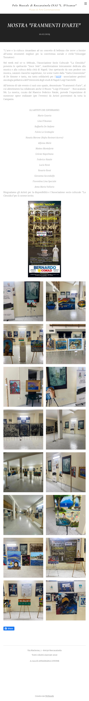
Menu (85, 3)
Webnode (49, 696)
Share (9, 628)
